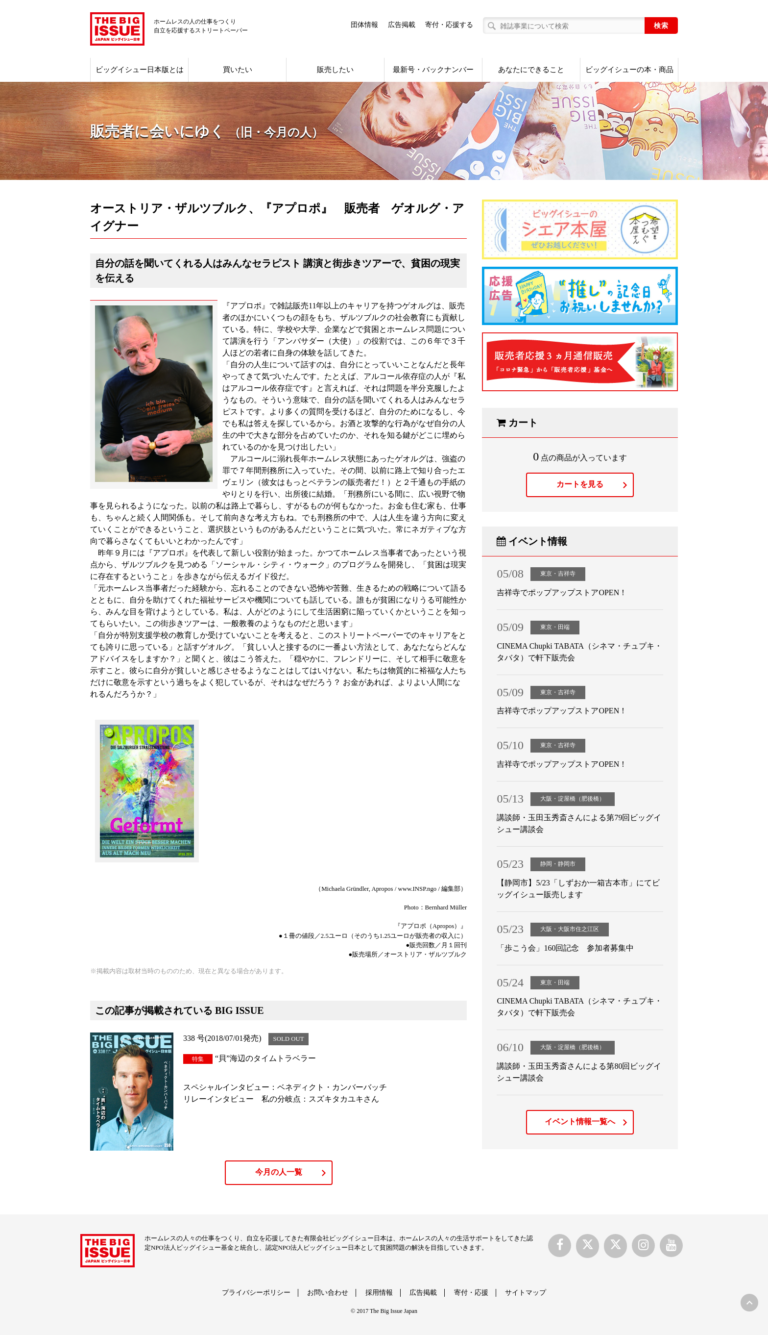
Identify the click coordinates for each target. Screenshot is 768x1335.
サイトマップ (525, 1292)
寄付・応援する (449, 24)
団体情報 (364, 24)
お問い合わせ (327, 1292)
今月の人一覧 (278, 1172)
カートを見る (579, 484)
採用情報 (379, 1292)
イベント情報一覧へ (580, 1121)
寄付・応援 (471, 1292)
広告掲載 (401, 24)
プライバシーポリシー (256, 1292)
